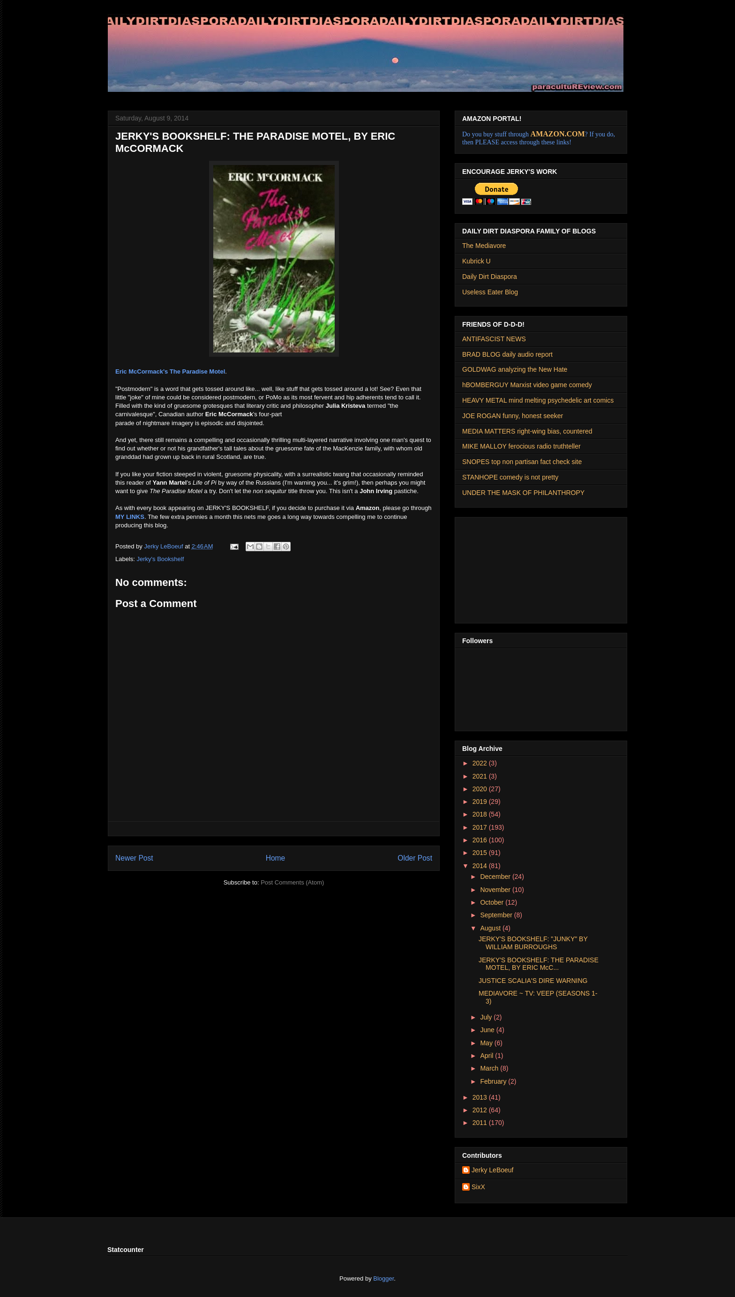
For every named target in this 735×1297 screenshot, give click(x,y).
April (487, 1055)
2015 (480, 852)
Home (275, 858)
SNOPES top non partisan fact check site (522, 461)
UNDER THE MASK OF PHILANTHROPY (523, 492)
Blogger (383, 1278)
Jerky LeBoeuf (493, 1170)
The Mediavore (484, 245)
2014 (480, 866)
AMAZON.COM (558, 134)
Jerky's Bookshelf (160, 558)
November (496, 889)
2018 (480, 814)
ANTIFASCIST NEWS (494, 339)
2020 (480, 789)
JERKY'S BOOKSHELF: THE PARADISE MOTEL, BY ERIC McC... (539, 964)
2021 (480, 776)
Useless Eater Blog (490, 292)
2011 (480, 1122)
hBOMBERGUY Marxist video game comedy (527, 385)
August (491, 928)
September (497, 915)
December (496, 876)
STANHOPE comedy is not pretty (510, 477)
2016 (480, 840)
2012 (480, 1110)
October (492, 902)
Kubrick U (476, 261)
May (487, 1043)
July (487, 1017)
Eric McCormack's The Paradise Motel (170, 371)
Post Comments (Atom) (292, 882)
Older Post (415, 858)
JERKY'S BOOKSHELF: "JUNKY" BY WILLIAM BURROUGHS (533, 943)
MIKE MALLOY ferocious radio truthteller (521, 446)
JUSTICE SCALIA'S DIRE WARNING (533, 980)
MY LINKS (129, 516)
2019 (480, 801)
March (490, 1068)
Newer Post (134, 858)
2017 (480, 827)
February (494, 1081)
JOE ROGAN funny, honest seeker (512, 416)
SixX (478, 1187)
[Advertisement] (509, 568)
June (488, 1030)
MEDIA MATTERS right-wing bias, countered (527, 431)
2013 (480, 1097)
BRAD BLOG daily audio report (507, 354)
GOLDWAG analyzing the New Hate (514, 369)
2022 (480, 763)
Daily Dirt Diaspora (489, 276)
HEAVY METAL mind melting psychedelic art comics (538, 400)
